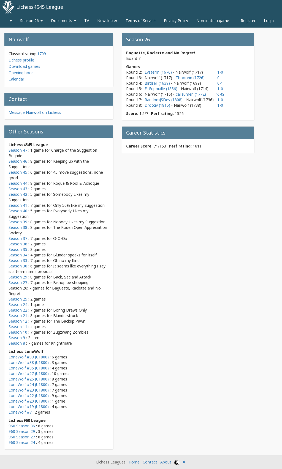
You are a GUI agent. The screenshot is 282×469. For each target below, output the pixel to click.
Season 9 (17, 337)
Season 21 (18, 315)
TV (86, 20)
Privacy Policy (176, 20)
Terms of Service (141, 20)
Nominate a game (212, 20)
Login (269, 20)
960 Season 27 (22, 436)
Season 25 (18, 299)
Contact (150, 462)
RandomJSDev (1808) (164, 99)
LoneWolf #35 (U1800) (29, 368)
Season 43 (18, 188)
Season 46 (18, 161)
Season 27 (18, 282)
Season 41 (18, 205)
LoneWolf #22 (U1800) (29, 395)
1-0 (220, 72)
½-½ (220, 94)
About (165, 462)
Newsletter (107, 20)
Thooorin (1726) (190, 77)
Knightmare (61, 343)
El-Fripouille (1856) (161, 88)
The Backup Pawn (69, 321)
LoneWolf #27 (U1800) (29, 373)
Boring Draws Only (70, 310)
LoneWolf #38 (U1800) (29, 362)
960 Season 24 (22, 442)
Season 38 (18, 227)
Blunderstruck (65, 315)
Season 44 (18, 183)
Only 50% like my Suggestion (79, 205)
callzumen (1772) (191, 94)
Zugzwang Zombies (70, 332)
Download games (24, 66)
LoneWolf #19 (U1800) (29, 406)
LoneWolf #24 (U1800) (29, 384)
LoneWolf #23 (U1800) (29, 390)
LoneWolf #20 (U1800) (29, 401)
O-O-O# (60, 238)
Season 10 (18, 332)
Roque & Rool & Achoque (76, 183)
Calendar (16, 79)
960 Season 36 (22, 425)
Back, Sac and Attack (72, 277)
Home (134, 462)
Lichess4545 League (39, 7)
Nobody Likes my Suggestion (79, 221)
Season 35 (18, 249)
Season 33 (18, 260)
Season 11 (18, 326)
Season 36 (18, 243)
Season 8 (17, 343)
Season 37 (18, 238)
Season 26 (31, 20)
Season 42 (18, 194)
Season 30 (18, 266)
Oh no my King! (66, 260)
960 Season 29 (22, 431)
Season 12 (18, 321)
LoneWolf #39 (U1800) (29, 357)
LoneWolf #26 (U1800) (29, 379)
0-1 (220, 77)
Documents (63, 20)
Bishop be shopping (70, 282)
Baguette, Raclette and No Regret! (160, 52)
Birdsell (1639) (158, 83)
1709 (41, 53)
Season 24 (18, 304)
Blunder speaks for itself (75, 255)
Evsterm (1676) (159, 72)
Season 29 (18, 277)
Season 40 (18, 210)
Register (248, 20)
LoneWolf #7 (20, 412)
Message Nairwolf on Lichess (35, 112)
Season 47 (18, 150)
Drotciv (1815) (158, 105)
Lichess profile (21, 60)
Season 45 (18, 172)
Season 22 (18, 310)
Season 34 (18, 255)
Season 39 (18, 221)
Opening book (21, 72)
